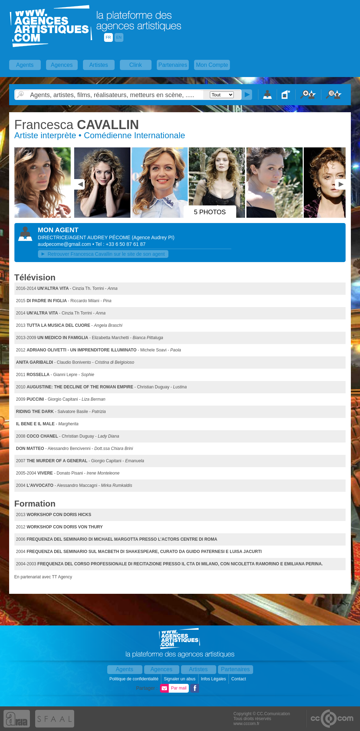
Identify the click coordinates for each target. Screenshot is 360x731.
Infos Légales (214, 678)
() (153, 237)
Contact (239, 678)
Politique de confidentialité (134, 678)
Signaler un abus (180, 678)
